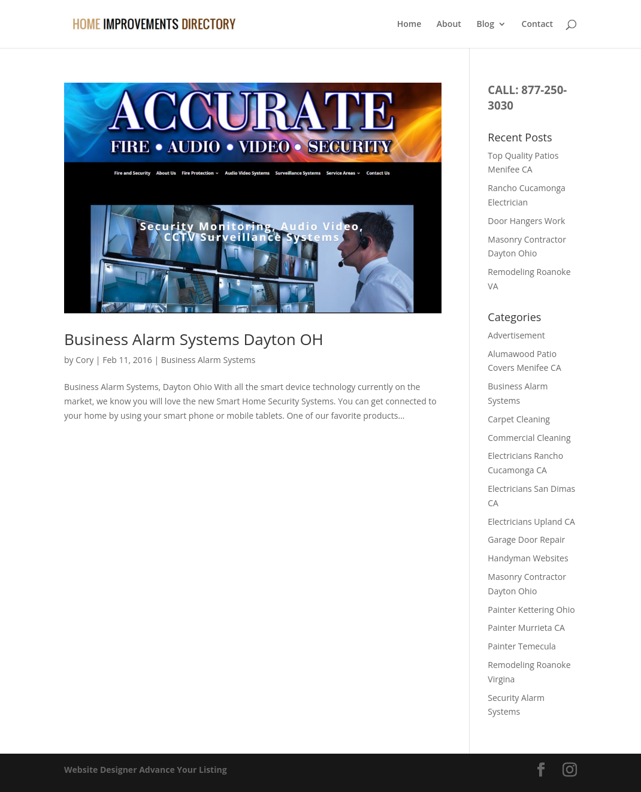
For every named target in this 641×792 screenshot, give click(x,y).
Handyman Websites (528, 558)
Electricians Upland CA (531, 521)
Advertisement (516, 335)
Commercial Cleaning (529, 437)
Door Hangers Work (526, 220)
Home (409, 24)
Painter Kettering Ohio (531, 609)
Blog (485, 24)
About (449, 24)
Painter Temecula (522, 646)
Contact (537, 24)
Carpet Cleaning (519, 419)
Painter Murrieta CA (526, 627)
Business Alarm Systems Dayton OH (193, 339)
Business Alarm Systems (208, 359)
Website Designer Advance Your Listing (145, 769)
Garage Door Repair (526, 539)
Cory (84, 359)
